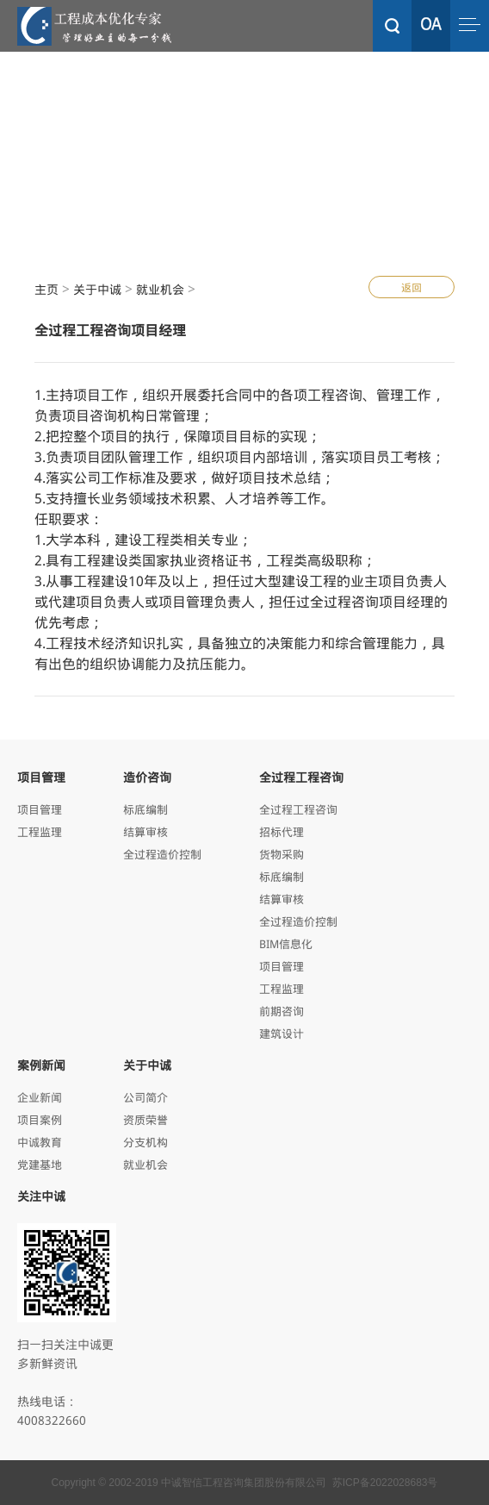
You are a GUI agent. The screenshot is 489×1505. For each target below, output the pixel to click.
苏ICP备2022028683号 (385, 1483)
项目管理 (39, 809)
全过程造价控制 (162, 853)
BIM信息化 (286, 943)
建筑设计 (281, 1033)
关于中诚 (97, 289)
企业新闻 (39, 1097)
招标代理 (281, 831)
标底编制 (145, 809)
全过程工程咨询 (298, 809)
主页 (46, 289)
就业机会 (160, 289)
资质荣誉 (145, 1119)
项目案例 (39, 1119)
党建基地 (39, 1164)
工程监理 (39, 831)
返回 (411, 287)
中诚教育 (39, 1141)
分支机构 (145, 1141)
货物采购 (281, 853)
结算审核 (145, 831)
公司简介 (145, 1097)
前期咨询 (281, 1010)
